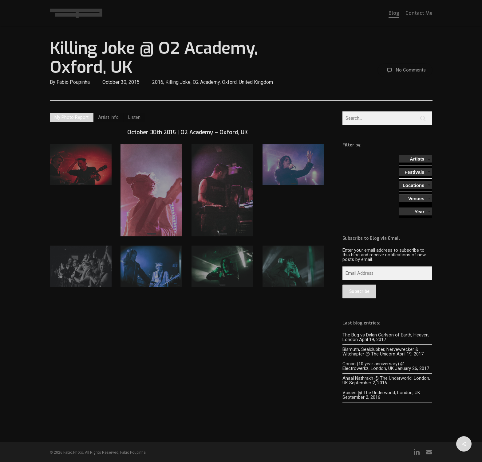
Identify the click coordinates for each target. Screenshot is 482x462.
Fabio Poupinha (73, 82)
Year (420, 211)
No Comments (405, 70)
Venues (416, 198)
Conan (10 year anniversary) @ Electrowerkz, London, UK (373, 366)
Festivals (414, 172)
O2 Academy (206, 82)
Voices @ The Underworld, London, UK (381, 392)
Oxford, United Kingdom (247, 82)
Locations (414, 185)
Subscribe (359, 291)
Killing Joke (178, 82)
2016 (157, 82)
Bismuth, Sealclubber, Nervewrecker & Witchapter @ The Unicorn (380, 352)
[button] (71, 117)
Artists (417, 158)
